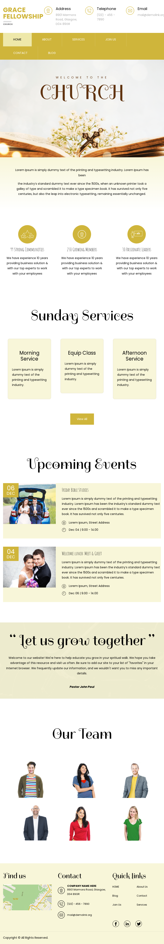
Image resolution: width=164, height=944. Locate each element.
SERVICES (78, 39)
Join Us (116, 904)
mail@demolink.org (79, 915)
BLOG (52, 53)
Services (142, 904)
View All (82, 419)
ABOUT (47, 39)
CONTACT (20, 53)
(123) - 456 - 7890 (78, 904)
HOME (17, 39)
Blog (115, 895)
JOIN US (110, 39)
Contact (142, 895)
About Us (142, 886)
